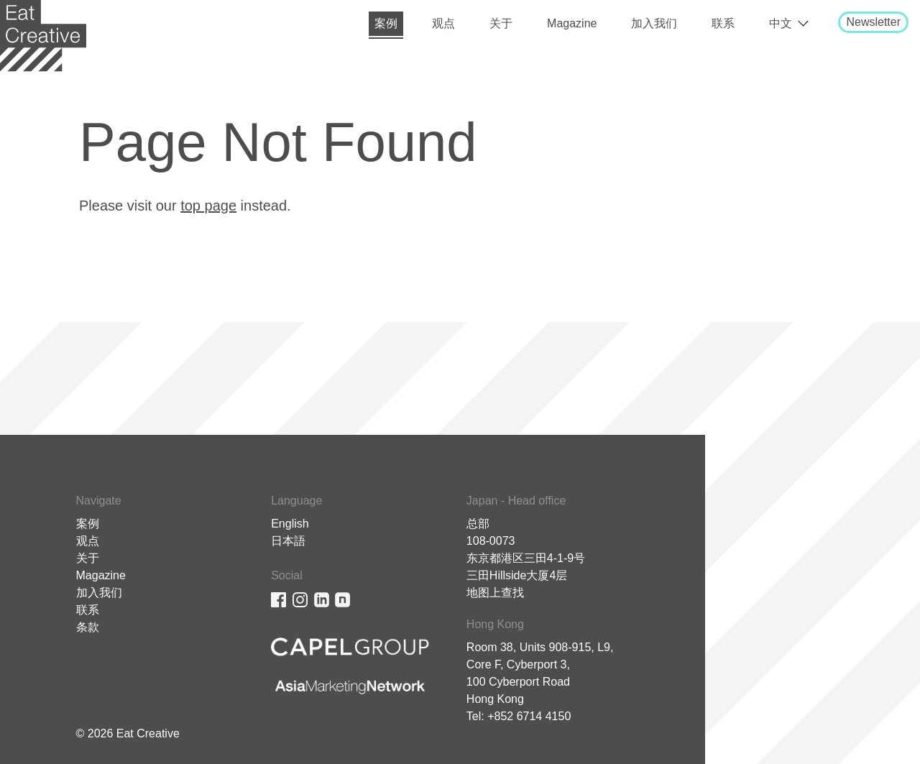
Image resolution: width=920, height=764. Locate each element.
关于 (500, 23)
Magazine (572, 23)
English (289, 523)
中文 (780, 23)
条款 (87, 627)
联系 (723, 23)
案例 (385, 23)
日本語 (288, 541)
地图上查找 (495, 592)
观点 (443, 23)
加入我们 (654, 23)
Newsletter (873, 22)
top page (208, 205)
